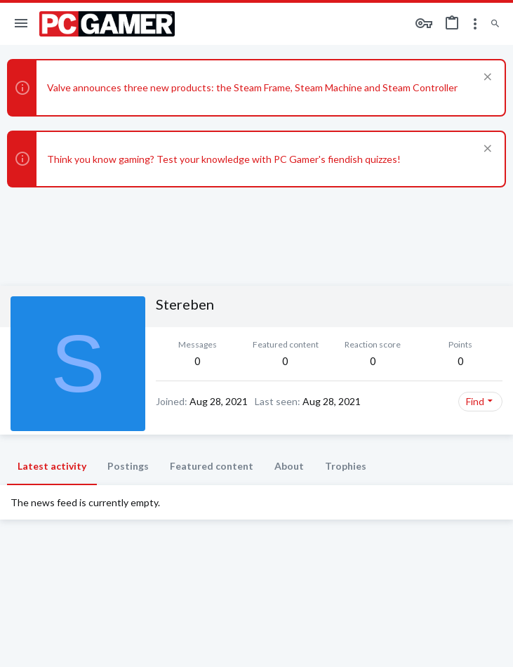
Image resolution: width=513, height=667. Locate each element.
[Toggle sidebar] (475, 24)
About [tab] (289, 466)
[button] (21, 24)
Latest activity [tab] (52, 466)
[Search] (495, 24)
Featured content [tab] (211, 466)
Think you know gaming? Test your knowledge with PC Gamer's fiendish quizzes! (224, 159)
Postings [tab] (128, 466)
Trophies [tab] (345, 466)
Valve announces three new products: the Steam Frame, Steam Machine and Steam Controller (252, 87)
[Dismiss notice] (486, 78)
